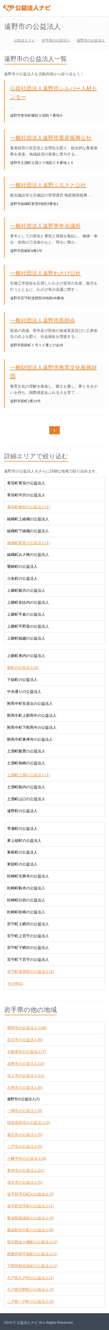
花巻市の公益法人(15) (25, 1063)
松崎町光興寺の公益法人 (28, 876)
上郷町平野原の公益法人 (28, 626)
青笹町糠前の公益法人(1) (28, 507)
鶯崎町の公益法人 (22, 566)
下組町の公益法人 (22, 679)
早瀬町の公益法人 (22, 828)
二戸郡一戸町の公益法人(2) (30, 1301)
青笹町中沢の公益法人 (26, 495)
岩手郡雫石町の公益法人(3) (30, 1194)
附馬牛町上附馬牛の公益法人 (32, 715)
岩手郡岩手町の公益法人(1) (30, 1206)
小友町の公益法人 (22, 578)
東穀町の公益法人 (22, 852)
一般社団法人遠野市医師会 (42, 320)
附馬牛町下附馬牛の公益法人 (32, 727)
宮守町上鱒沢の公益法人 (28, 924)
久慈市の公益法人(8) (24, 1087)
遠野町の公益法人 (22, 811)
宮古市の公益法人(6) (24, 1040)
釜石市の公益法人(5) (24, 1134)
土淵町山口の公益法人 (26, 799)
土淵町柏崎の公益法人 (26, 763)
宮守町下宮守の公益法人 (28, 959)
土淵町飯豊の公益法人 (26, 751)
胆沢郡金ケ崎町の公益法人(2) (32, 1242)
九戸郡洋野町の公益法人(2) (30, 1289)
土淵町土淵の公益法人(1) (28, 775)
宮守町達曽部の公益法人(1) (30, 971)
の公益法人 (56, 40)
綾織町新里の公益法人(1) (28, 543)
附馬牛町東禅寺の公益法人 (30, 739)
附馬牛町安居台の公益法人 (30, 703)
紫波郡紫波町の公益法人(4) (30, 1218)
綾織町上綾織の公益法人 (28, 519)
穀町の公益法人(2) (22, 667)
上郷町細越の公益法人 (26, 638)
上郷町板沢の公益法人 (26, 590)
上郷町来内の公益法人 (26, 655)
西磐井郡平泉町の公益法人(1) (32, 1254)
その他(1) (15, 983)
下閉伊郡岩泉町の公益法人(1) (32, 1266)
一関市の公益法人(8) (24, 1110)
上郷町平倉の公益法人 (26, 614)
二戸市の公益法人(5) (24, 1146)
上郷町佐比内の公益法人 (28, 602)
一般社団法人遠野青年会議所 (45, 226)
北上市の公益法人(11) (25, 1075)
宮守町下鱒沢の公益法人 (28, 947)
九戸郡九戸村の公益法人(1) (30, 1278)
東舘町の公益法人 (22, 864)
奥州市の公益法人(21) (25, 1170)
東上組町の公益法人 (24, 840)
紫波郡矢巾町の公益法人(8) (30, 1230)
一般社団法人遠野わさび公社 (45, 273)
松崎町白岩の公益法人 (26, 900)
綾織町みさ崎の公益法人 (28, 554)
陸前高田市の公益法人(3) (28, 1122)
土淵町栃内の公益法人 (26, 787)
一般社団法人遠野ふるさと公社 (48, 185)
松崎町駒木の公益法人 (26, 888)
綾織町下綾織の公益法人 (28, 531)
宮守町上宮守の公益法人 (28, 936)
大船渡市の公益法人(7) (26, 1051)
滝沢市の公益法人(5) (24, 1182)
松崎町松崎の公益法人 (26, 912)
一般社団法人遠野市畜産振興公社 (51, 138)
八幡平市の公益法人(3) (26, 1158)
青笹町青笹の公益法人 (26, 483)
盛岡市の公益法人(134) (26, 1028)
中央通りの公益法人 (24, 691)
